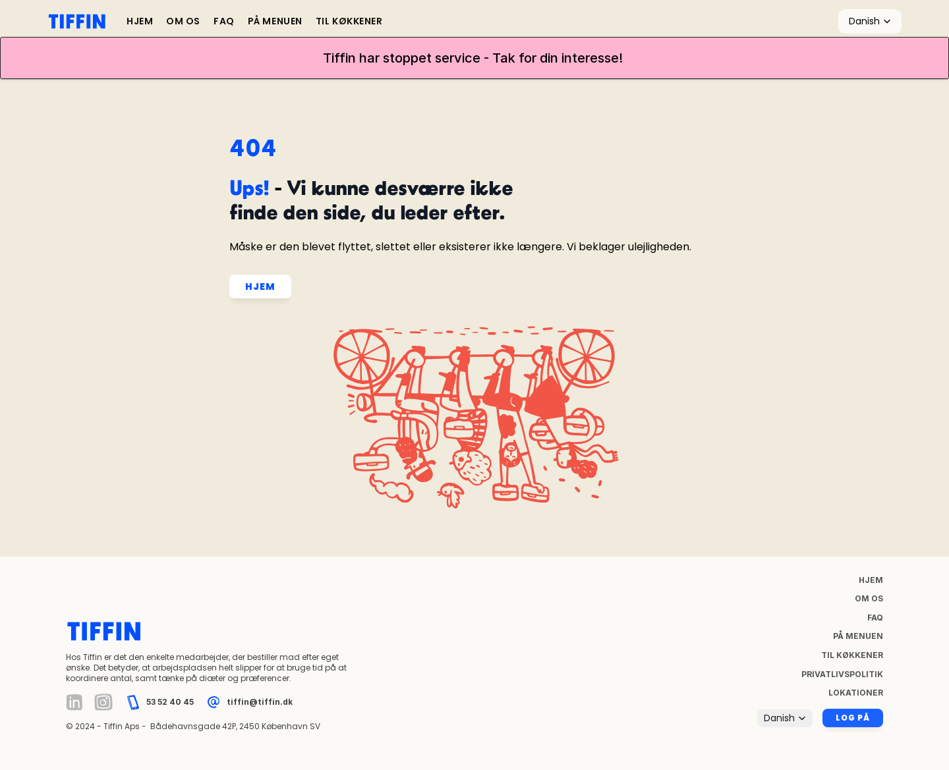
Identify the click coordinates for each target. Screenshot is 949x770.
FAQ (224, 21)
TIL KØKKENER (349, 21)
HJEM (140, 21)
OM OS (183, 21)
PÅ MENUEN (275, 21)
